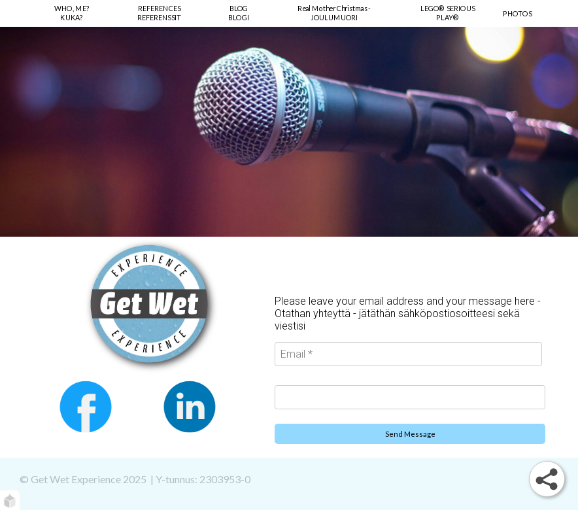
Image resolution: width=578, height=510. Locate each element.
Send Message (410, 434)
